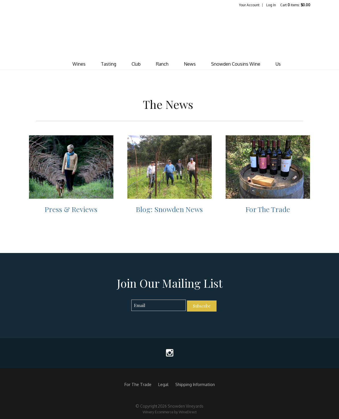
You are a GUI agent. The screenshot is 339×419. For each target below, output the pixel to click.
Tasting (108, 64)
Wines (79, 64)
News (190, 64)
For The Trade (268, 209)
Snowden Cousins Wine (235, 64)
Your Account (249, 5)
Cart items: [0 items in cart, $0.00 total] (295, 5)
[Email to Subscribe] (158, 305)
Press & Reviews (71, 209)
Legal (163, 384)
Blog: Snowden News (169, 209)
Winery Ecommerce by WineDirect (170, 412)
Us (278, 64)
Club (136, 64)
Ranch (162, 64)
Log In (271, 5)
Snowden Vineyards (170, 33)
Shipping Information (195, 384)
